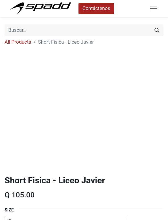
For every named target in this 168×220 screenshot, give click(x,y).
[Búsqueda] (157, 30)
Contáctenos (96, 8)
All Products (18, 42)
